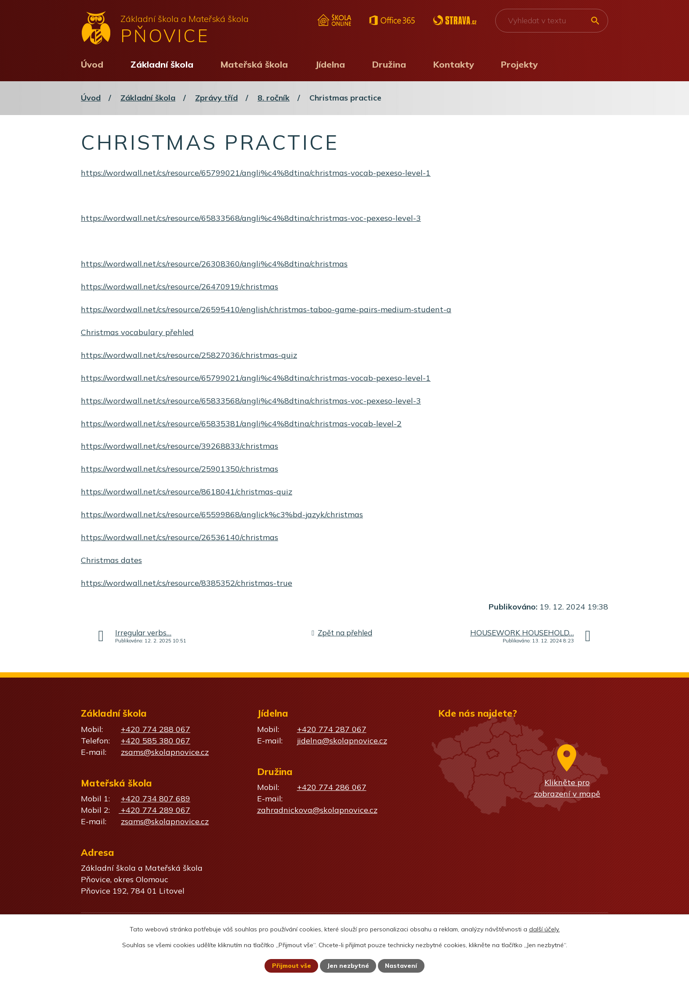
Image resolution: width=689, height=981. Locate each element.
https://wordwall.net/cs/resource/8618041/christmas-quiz (186, 492)
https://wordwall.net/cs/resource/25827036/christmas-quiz (189, 355)
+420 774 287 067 (331, 729)
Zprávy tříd (216, 98)
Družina (389, 64)
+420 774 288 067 (155, 729)
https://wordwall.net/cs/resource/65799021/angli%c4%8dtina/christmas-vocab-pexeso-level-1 (256, 173)
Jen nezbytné (348, 966)
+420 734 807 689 (155, 798)
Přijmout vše (291, 966)
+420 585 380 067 (155, 741)
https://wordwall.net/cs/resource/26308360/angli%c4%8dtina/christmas (214, 264)
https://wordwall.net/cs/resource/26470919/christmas (179, 286)
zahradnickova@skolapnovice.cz (317, 810)
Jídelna (330, 64)
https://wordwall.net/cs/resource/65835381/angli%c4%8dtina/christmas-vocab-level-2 (241, 423)
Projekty (519, 64)
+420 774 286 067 (331, 787)
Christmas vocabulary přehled (137, 332)
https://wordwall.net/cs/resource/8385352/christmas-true (186, 583)
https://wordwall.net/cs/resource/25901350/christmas (179, 469)
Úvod (92, 64)
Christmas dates (111, 560)
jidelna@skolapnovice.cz (342, 741)
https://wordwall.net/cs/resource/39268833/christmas (179, 446)
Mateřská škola (254, 64)
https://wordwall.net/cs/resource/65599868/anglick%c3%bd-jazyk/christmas (222, 514)
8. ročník (273, 98)
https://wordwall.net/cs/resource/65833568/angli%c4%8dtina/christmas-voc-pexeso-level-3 (251, 218)
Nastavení (401, 966)
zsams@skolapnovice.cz (165, 752)
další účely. (544, 929)
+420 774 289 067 (154, 810)
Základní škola (162, 64)
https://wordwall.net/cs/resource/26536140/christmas (179, 537)
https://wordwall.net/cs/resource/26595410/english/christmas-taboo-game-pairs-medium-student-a (266, 309)
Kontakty (453, 64)
